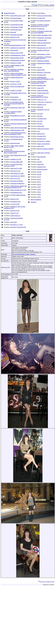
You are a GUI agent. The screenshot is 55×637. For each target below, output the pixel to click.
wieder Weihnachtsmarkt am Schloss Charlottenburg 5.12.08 (15, 133)
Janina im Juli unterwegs (43, 42)
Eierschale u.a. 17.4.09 (16, 224)
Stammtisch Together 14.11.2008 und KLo (13, 112)
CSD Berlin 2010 (41, 118)
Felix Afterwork (41, 157)
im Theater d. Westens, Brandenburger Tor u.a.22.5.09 (40, 25)
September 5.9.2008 (15, 63)
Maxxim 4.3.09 (14, 199)
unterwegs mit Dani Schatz (44, 15)
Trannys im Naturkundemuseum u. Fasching (39, 96)
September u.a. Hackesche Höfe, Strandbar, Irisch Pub (41, 57)
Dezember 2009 (41, 85)
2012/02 (39, 174)
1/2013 (39, 187)
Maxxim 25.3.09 (14, 210)
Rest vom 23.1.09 (15, 178)
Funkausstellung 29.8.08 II (17, 60)
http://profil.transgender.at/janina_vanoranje (23, 254)
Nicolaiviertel (40, 28)
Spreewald (13, 32)
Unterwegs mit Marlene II (17, 183)
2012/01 (39, 172)
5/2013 (39, 197)
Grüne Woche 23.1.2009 (16, 173)
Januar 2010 (40, 88)
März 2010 (40, 107)
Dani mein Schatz (15, 143)
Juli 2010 (39, 123)
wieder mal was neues (43, 128)
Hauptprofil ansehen (9, 13)
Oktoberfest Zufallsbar (43, 61)
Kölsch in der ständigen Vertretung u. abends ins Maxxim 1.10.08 (15, 74)
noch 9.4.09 (13, 222)
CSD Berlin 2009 (41, 40)
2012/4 (39, 179)
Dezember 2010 (41, 138)
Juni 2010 (39, 121)
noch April (40, 113)
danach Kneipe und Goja (17, 136)
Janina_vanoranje (49, 5)
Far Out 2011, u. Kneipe (43, 141)
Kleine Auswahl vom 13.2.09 (18, 190)
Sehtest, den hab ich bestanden (18, 127)
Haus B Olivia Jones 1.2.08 (17, 15)
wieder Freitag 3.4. (15, 215)
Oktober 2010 (40, 133)
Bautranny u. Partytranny (44, 72)
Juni (38, 159)
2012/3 (39, 177)
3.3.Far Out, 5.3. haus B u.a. (44, 102)
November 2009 (41, 75)
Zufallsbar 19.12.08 (15, 159)
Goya (38, 131)
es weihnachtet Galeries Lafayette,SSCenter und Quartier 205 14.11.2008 (14, 103)
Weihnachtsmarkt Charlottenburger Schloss (38, 82)
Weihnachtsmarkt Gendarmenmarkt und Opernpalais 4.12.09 (42, 78)
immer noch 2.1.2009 (16, 168)
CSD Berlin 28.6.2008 (16, 34)
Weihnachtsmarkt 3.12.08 (17, 130)
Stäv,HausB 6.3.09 (15, 201)
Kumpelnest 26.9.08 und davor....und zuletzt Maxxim (13, 70)
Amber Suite (40, 146)
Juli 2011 (39, 162)
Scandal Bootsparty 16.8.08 (17, 55)
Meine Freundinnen (36, 199)
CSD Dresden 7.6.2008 (16, 27)
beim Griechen (14, 97)
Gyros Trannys (41, 13)
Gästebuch (33, 202)
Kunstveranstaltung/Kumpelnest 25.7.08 (14, 45)
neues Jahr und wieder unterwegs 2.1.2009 (13, 165)
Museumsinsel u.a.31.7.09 (44, 47)
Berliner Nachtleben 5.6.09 (44, 35)
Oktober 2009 (40, 70)
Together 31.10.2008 (15, 90)
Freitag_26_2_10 (41, 99)
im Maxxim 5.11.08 (15, 99)
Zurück (34, 5)
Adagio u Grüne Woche (43, 143)
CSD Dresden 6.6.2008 (16, 24)
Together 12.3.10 (41, 104)
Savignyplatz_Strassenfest (44, 37)
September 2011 (41, 167)
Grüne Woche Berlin (42, 90)
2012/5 (39, 182)
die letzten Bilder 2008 (16, 162)
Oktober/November (42, 169)
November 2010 (41, 136)
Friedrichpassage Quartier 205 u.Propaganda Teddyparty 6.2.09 (15, 186)
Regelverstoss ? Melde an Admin (47, 581)
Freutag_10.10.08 (15, 81)
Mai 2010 (39, 116)
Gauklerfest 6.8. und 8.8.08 (17, 47)
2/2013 (39, 189)
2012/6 (39, 184)
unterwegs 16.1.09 (15, 171)
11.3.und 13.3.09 (14, 204)
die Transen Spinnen (15, 18)
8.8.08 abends (14, 50)
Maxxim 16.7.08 (14, 37)
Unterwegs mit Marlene (16, 181)
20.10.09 (39, 67)
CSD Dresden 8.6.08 (15, 29)
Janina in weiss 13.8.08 (16, 53)
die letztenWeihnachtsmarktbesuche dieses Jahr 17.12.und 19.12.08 (14, 151)
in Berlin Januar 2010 (43, 93)
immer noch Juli (41, 45)
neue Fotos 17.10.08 (15, 84)
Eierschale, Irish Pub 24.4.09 (18, 227)
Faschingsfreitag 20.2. (16, 192)
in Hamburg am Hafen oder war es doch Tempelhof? (41, 31)
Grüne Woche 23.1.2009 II (17, 176)
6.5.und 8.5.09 (41, 18)
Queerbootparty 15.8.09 (43, 54)
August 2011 (40, 164)
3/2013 (39, 192)
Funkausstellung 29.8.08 (16, 58)
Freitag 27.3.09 (14, 213)
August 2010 (40, 126)
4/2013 (39, 194)
